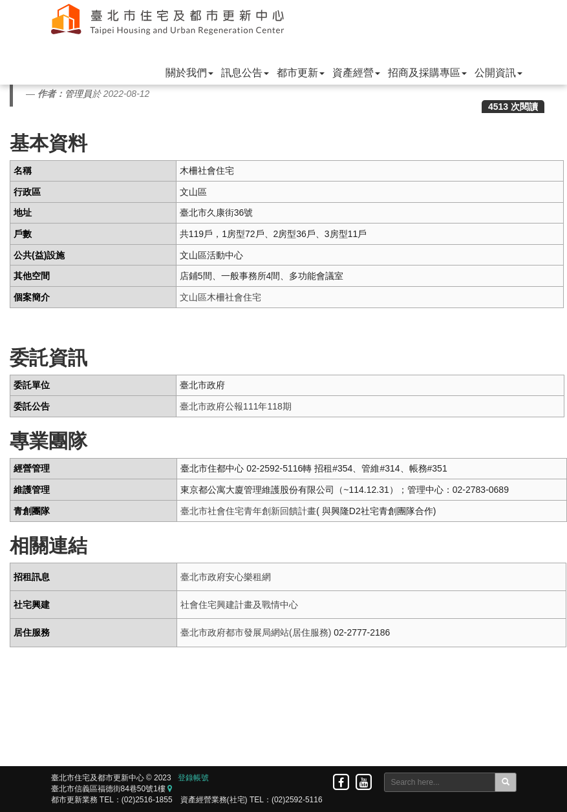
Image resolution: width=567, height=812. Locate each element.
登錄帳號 (193, 777)
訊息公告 (245, 72)
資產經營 (356, 72)
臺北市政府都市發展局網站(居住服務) (255, 632)
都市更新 (301, 72)
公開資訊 (498, 72)
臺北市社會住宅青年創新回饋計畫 (248, 511)
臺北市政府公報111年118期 (236, 406)
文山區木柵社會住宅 (220, 297)
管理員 (78, 93)
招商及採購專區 (427, 72)
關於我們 (189, 72)
